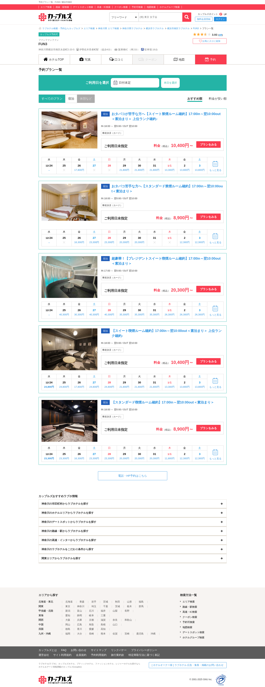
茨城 (117, 606)
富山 (79, 610)
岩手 (93, 601)
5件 (220, 35)
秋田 (117, 601)
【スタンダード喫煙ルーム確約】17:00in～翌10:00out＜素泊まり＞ (163, 402)
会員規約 (81, 654)
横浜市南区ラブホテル (178, 28)
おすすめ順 (194, 98)
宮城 (105, 601)
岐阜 (91, 615)
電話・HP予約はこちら (132, 475)
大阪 (67, 619)
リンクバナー (119, 650)
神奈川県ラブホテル (132, 28)
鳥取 (91, 624)
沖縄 (153, 633)
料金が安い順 (218, 98)
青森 (82, 601)
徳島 (67, 629)
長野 (127, 610)
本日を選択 (170, 82)
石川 (91, 610)
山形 (129, 601)
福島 (141, 601)
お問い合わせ (78, 650)
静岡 (79, 615)
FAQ (63, 650)
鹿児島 (140, 633)
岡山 (67, 624)
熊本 (103, 633)
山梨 (115, 610)
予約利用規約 (99, 654)
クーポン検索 (121, 7)
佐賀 (115, 633)
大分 (79, 633)
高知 (103, 629)
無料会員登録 (203, 19)
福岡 (67, 633)
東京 (67, 606)
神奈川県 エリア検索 (108, 28)
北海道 (69, 601)
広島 (79, 624)
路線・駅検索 (62, 7)
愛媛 (91, 629)
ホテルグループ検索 (170, 7)
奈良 (115, 619)
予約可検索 (137, 7)
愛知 (67, 615)
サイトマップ (99, 650)
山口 (115, 624)
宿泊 (71, 98)
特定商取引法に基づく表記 (144, 654)
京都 (91, 619)
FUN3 (196, 28)
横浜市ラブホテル (155, 28)
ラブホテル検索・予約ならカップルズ (61, 28)
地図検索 (151, 7)
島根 (103, 624)
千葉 (105, 606)
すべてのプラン (52, 98)
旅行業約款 (117, 654)
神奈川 (80, 606)
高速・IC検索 (103, 7)
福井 (103, 610)
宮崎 (127, 633)
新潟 (67, 610)
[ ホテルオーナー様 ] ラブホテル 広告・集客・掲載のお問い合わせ (188, 665)
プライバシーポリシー (144, 650)
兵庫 (79, 619)
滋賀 (103, 619)
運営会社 (44, 654)
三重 (103, 615)
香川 (79, 629)
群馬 (141, 606)
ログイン (220, 19)
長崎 (91, 633)
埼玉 (93, 606)
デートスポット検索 (83, 7)
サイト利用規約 (62, 654)
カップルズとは (48, 650)
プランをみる (208, 144)
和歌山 (128, 619)
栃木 (129, 606)
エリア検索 (46, 7)
